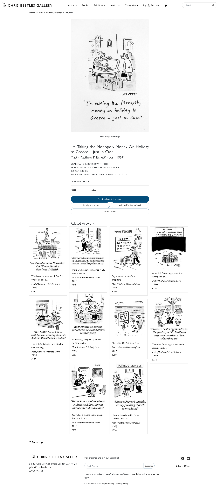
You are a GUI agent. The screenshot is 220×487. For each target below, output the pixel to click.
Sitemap (125, 483)
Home (32, 12)
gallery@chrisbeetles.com (40, 467)
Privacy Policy (135, 473)
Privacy (118, 483)
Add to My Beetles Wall (130, 205)
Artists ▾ (115, 5)
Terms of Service (152, 473)
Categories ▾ (131, 5)
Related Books (110, 211)
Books (85, 5)
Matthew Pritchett (54, 12)
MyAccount (151, 5)
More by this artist (90, 205)
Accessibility (109, 483)
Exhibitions (99, 5)
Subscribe (149, 465)
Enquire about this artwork (110, 199)
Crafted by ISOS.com (183, 465)
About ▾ (72, 5)
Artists (40, 12)
